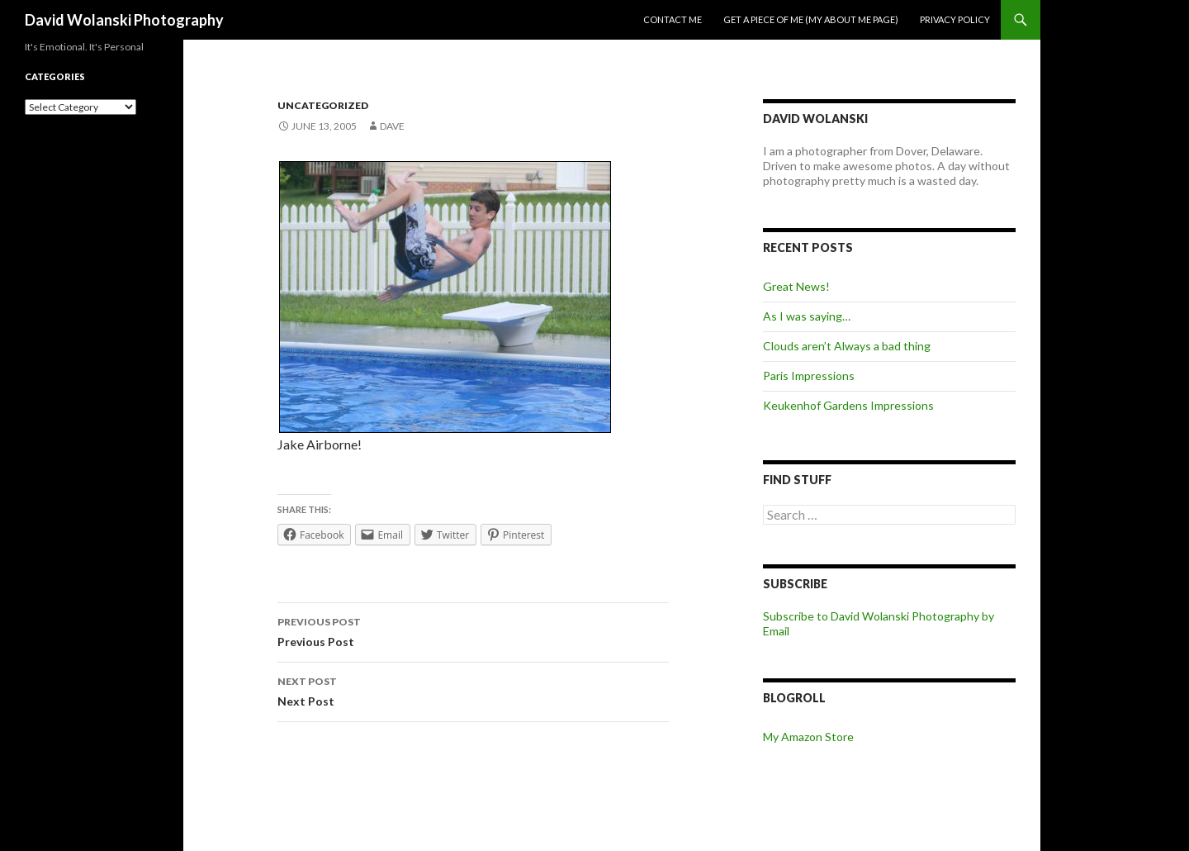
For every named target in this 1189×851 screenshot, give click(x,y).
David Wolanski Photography (124, 20)
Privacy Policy (955, 19)
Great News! (796, 286)
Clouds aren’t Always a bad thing (847, 346)
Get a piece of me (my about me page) (810, 19)
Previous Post (473, 630)
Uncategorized (322, 105)
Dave (392, 126)
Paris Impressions (809, 375)
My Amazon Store (808, 737)
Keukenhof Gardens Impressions (848, 405)
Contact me (672, 19)
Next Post (473, 690)
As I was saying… (806, 316)
